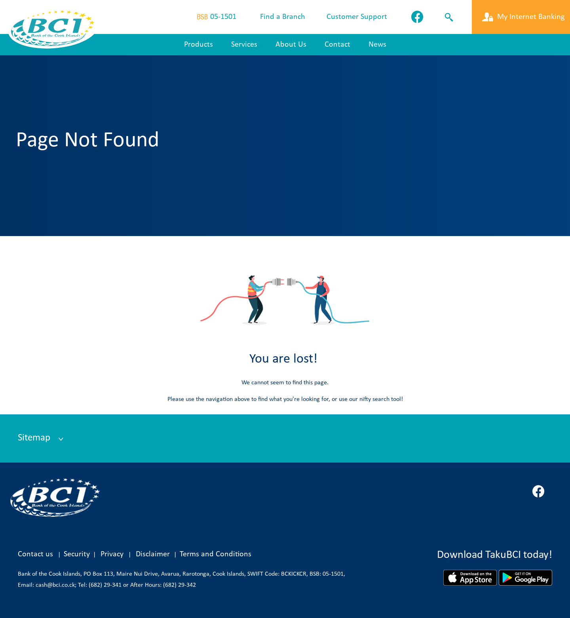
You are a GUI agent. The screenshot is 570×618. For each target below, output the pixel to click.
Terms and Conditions (215, 554)
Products (198, 45)
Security (77, 554)
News (377, 45)
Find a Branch (282, 17)
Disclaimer (155, 554)
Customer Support (357, 17)
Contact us (35, 554)
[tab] (285, 438)
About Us (291, 45)
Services (244, 45)
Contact (337, 45)
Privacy (112, 554)
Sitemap (35, 438)
